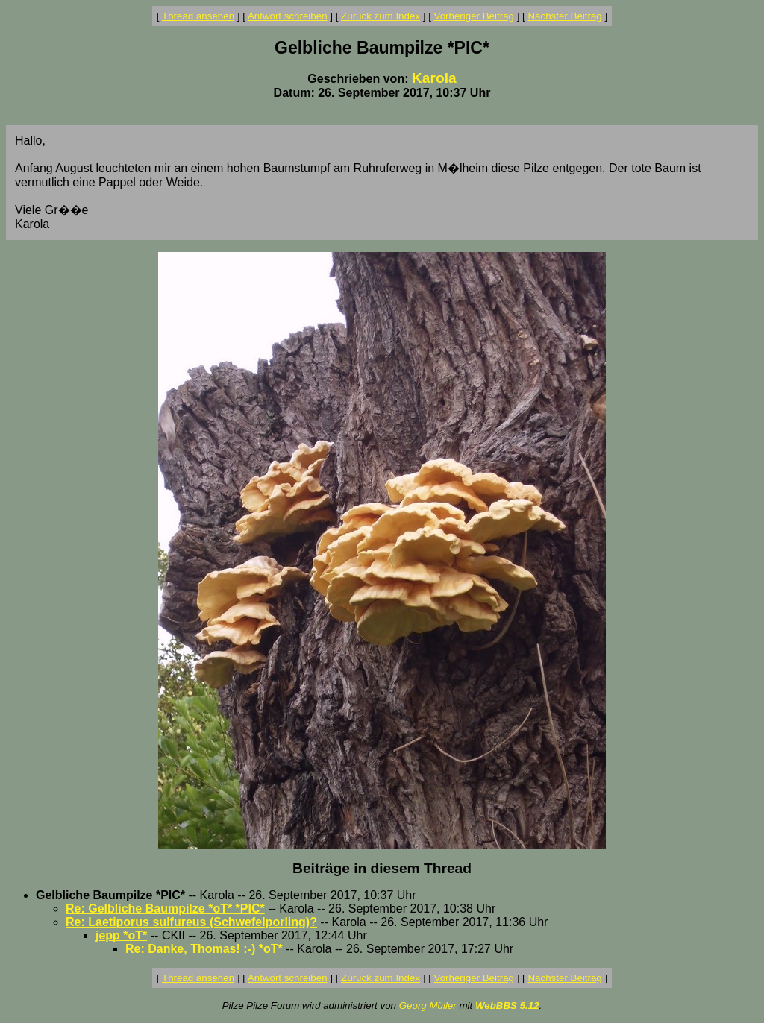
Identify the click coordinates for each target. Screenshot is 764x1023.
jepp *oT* (121, 935)
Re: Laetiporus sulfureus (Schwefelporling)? (191, 922)
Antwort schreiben (288, 16)
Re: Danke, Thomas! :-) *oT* (204, 948)
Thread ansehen (198, 16)
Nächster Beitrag (564, 16)
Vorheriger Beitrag (474, 16)
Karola (434, 78)
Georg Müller (428, 1005)
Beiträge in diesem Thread (382, 868)
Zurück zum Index (380, 16)
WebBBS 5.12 (507, 1005)
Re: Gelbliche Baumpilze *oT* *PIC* (165, 908)
